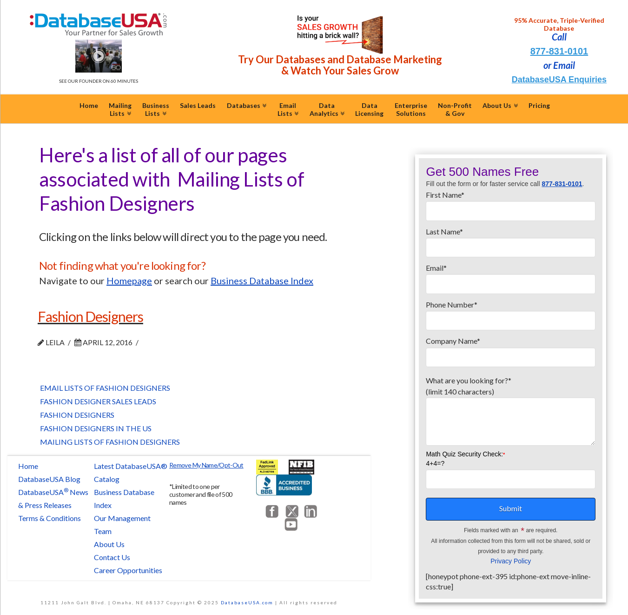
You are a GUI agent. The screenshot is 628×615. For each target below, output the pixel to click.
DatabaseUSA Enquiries (559, 79)
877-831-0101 (559, 51)
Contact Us (112, 557)
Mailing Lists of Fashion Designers (110, 441)
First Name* (510, 203)
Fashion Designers (90, 316)
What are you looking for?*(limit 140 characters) (510, 391)
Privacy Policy (510, 561)
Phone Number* (510, 313)
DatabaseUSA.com (247, 602)
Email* (510, 276)
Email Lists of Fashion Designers (105, 387)
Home (28, 465)
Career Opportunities (128, 570)
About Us (109, 544)
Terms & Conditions (49, 518)
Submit (510, 508)
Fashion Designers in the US (96, 428)
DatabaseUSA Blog (49, 479)
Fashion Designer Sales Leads (98, 401)
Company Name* (510, 349)
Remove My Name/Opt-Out (206, 465)
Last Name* (510, 240)
